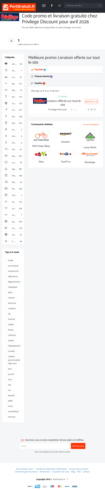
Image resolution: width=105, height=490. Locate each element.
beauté (11, 395)
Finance (13, 143)
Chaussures (14, 110)
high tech (12, 363)
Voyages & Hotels (14, 235)
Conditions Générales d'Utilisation (51, 469)
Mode (13, 175)
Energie (13, 129)
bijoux (11, 329)
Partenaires (45, 471)
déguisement (14, 281)
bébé (10, 400)
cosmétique (13, 411)
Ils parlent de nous (60, 471)
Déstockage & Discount (14, 116)
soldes (11, 324)
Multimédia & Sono (14, 182)
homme (11, 319)
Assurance (13, 70)
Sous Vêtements (14, 215)
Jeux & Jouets (14, 156)
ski (9, 313)
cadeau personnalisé (14, 356)
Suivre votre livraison (78, 469)
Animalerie (13, 64)
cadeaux (12, 308)
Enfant (13, 136)
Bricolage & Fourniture (14, 97)
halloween (13, 287)
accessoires (13, 265)
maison (11, 297)
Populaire (38, 69)
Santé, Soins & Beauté (14, 208)
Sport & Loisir (14, 221)
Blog (73, 471)
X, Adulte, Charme (14, 241)
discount (12, 303)
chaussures (13, 271)
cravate (11, 351)
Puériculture (14, 202)
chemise (12, 335)
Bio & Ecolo (13, 90)
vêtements (13, 276)
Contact (86, 471)
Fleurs (13, 149)
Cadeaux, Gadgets (14, 103)
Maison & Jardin (14, 169)
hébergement (14, 345)
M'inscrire (78, 446)
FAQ (79, 471)
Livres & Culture (14, 162)
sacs (10, 379)
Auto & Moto (14, 77)
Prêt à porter (14, 195)
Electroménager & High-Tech (14, 123)
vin (9, 390)
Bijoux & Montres (14, 83)
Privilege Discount (57, 109)
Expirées (38, 83)
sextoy (11, 340)
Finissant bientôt (41, 76)
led (9, 384)
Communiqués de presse (26, 471)
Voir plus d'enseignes (91, 124)
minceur (12, 416)
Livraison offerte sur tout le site (63, 103)
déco (10, 292)
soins (10, 406)
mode (10, 260)
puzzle (11, 374)
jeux (10, 368)
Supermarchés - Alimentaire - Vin (14, 228)
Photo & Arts (14, 189)
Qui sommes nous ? (25, 469)
